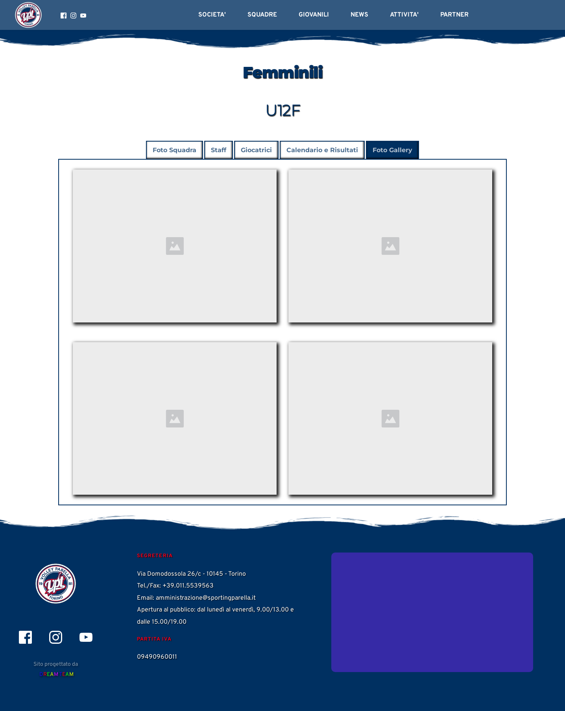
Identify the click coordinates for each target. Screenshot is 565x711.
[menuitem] (212, 15)
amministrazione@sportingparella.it (206, 598)
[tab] (174, 150)
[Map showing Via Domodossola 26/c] (432, 612)
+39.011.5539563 (188, 586)
